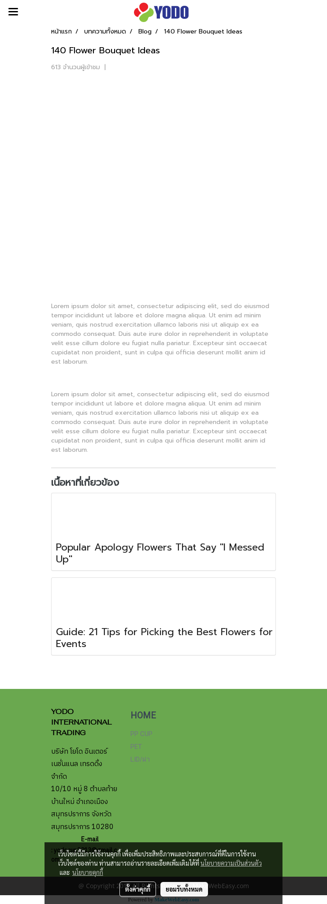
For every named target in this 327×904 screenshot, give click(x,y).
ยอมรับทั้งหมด (184, 889)
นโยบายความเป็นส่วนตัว (231, 863)
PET (136, 747)
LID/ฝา (140, 759)
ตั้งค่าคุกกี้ (137, 889)
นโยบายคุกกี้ (87, 872)
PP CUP (141, 734)
